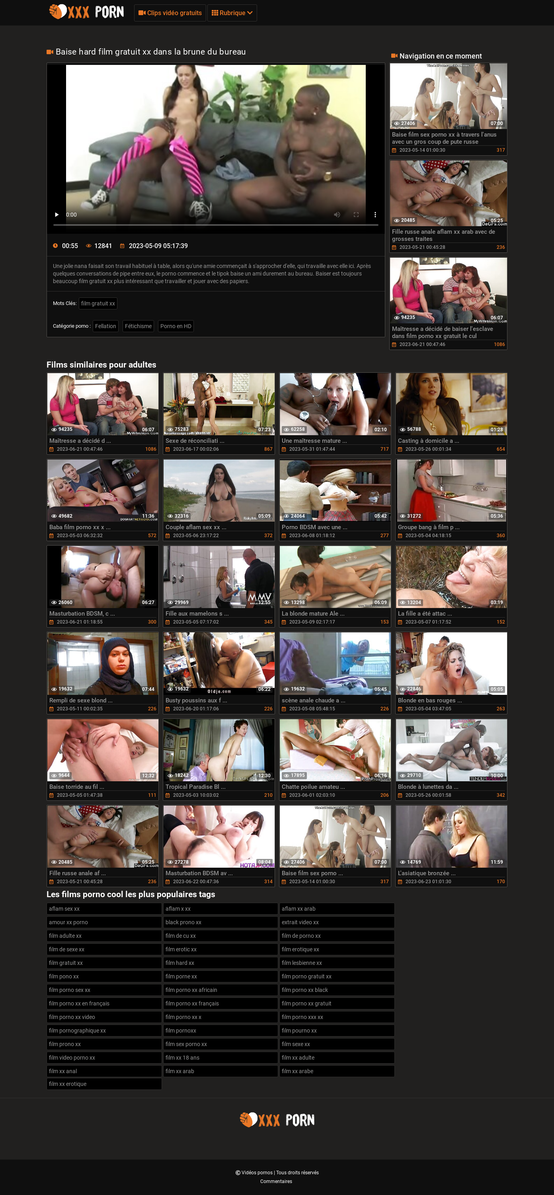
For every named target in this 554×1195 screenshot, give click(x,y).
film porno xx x (183, 1017)
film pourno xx (299, 1030)
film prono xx (65, 1044)
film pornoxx (181, 1030)
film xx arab (180, 1071)
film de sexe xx (66, 949)
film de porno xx (301, 936)
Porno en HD (175, 326)
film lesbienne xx (302, 963)
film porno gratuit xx (307, 976)
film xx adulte (298, 1057)
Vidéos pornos (258, 1172)
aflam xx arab (299, 909)
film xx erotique (67, 1084)
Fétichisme (138, 326)
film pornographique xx (77, 1030)
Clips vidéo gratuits (170, 13)
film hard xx (180, 963)
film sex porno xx (186, 1044)
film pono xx (64, 976)
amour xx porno (68, 922)
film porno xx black (305, 990)
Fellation (105, 326)
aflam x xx (178, 909)
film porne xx (181, 976)
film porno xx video (72, 1017)
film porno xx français (192, 1003)
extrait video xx (300, 922)
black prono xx (183, 922)
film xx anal (63, 1071)
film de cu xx (181, 936)
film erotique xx (300, 949)
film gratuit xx (98, 303)
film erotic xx (181, 949)
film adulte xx (65, 936)
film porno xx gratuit (307, 1003)
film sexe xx (296, 1044)
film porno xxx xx (302, 1017)
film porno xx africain (191, 990)
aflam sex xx (64, 909)
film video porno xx (72, 1057)
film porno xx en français (79, 1003)
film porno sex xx (69, 990)
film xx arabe (297, 1071)
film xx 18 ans (182, 1057)
